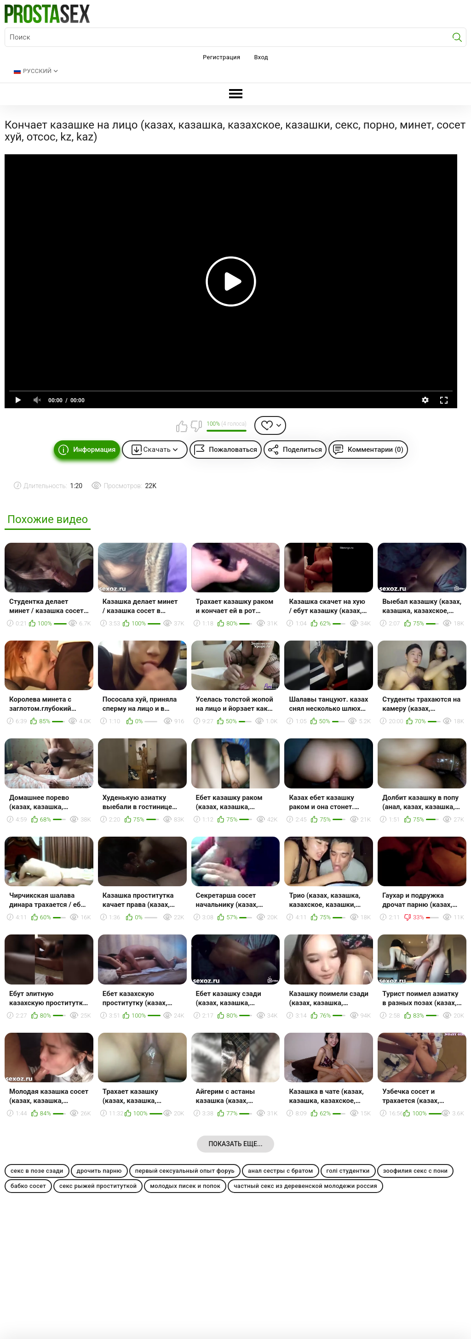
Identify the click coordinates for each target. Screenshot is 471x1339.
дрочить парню (99, 1170)
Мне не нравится (196, 426)
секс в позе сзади (37, 1170)
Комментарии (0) (375, 449)
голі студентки (348, 1170)
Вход (261, 57)
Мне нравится (182, 426)
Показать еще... (235, 1144)
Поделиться (302, 449)
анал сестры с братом (280, 1170)
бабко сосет (28, 1185)
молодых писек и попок (185, 1185)
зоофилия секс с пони (415, 1170)
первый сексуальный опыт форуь (185, 1170)
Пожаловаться (233, 449)
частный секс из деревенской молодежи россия (305, 1185)
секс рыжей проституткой (98, 1185)
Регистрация (221, 57)
